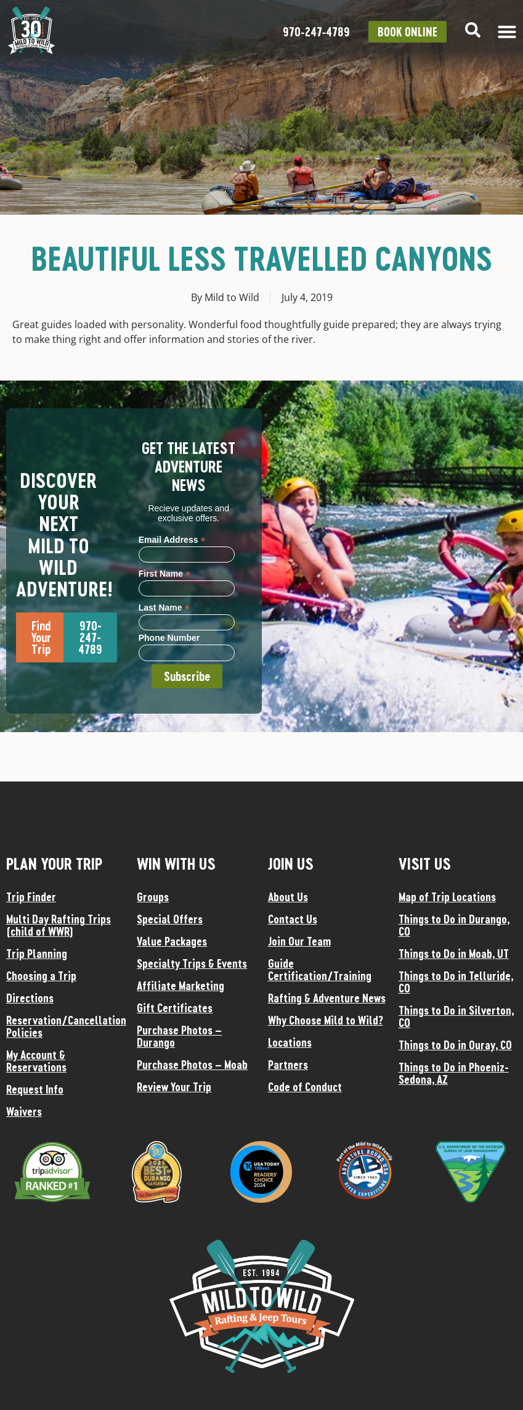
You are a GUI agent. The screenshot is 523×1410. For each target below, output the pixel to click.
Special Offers (170, 919)
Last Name (164, 607)
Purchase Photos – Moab (192, 1064)
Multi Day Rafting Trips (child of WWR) (58, 925)
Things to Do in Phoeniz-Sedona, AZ (454, 1073)
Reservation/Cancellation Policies (65, 1026)
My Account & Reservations (36, 1061)
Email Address (172, 539)
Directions (30, 998)
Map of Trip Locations (447, 897)
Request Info (34, 1089)
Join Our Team (299, 941)
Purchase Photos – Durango (179, 1036)
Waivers (24, 1111)
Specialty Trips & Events (192, 963)
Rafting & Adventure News (327, 998)
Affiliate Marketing (180, 985)
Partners (288, 1064)
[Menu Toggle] (507, 31)
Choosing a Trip (41, 976)
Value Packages (172, 941)
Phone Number (169, 638)
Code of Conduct (305, 1087)
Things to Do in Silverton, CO (456, 1016)
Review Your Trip (174, 1087)
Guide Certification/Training (319, 970)
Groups (153, 897)
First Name (164, 573)
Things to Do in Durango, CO (454, 925)
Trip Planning (36, 953)
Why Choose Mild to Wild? (325, 1020)
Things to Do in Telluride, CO (456, 982)
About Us (288, 897)
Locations (290, 1042)
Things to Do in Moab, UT (454, 953)
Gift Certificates (175, 1008)
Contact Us (292, 919)
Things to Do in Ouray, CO (455, 1045)
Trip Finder (31, 897)
